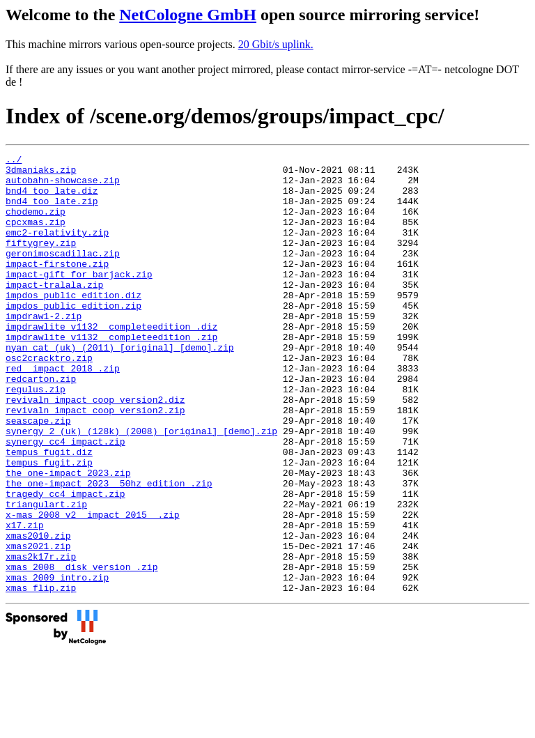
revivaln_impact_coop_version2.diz (95, 449)
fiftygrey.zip (41, 261)
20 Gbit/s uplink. (275, 44)
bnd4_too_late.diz (52, 198)
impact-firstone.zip (57, 286)
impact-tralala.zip (54, 311)
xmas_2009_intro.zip (57, 662)
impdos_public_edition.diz (73, 324)
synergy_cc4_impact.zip (65, 499)
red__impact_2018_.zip (63, 412)
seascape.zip (38, 474)
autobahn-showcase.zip (63, 186)
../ (14, 161)
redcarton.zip (41, 424)
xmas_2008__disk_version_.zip (81, 650)
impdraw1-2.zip (44, 349)
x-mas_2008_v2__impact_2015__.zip (93, 587)
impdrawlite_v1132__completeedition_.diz (111, 361)
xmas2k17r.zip (41, 637)
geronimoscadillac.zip (63, 274)
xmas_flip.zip (41, 675)
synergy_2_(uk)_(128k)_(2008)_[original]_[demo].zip (141, 487)
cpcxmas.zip (35, 236)
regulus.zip (35, 437)
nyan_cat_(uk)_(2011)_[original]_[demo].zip (120, 386)
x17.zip (25, 600)
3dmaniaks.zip (41, 173)
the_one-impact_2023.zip (68, 537)
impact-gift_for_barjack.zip (79, 299)
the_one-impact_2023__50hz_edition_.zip (109, 550)
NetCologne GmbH (187, 15)
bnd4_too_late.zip (52, 211)
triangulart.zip (46, 575)
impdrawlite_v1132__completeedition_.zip (111, 374)
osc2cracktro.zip (49, 399)
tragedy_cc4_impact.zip (65, 562)
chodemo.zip (35, 223)
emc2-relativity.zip (57, 249)
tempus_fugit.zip (49, 524)
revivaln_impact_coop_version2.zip (95, 462)
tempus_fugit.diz (49, 512)
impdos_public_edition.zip (73, 336)
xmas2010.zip (38, 612)
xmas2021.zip (38, 625)
